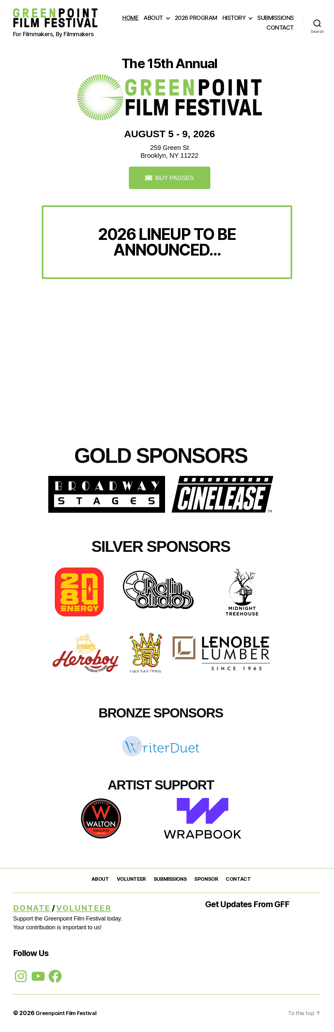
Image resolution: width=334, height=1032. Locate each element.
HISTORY (234, 17)
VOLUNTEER (131, 880)
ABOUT (153, 17)
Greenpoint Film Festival (70, 1013)
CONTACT (280, 27)
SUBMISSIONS (275, 17)
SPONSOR (206, 880)
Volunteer (83, 908)
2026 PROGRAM (196, 17)
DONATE (31, 908)
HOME (130, 17)
